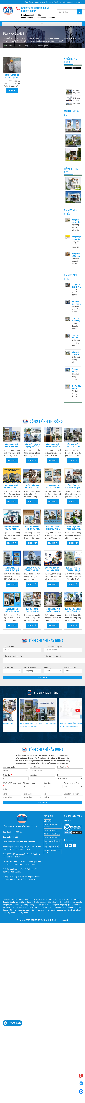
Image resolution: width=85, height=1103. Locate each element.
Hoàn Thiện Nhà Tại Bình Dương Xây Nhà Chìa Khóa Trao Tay (12, 486)
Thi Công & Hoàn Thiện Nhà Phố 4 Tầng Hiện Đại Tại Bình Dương (53, 528)
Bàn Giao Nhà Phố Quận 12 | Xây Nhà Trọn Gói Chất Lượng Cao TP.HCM (11, 569)
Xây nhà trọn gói (17, 899)
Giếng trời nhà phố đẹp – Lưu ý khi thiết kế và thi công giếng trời (76, 221)
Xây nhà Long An (37, 910)
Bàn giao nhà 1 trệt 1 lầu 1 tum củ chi (53, 486)
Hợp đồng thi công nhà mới (52, 842)
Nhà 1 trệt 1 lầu (74, 910)
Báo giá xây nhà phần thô (37, 902)
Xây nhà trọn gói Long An (20, 910)
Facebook (70, 840)
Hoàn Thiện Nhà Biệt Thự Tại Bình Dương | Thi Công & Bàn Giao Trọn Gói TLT (32, 486)
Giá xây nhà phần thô (53, 905)
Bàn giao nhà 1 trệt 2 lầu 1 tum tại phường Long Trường (73, 445)
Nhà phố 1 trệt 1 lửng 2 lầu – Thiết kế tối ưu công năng (76, 303)
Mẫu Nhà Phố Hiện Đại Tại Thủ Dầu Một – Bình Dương (32, 445)
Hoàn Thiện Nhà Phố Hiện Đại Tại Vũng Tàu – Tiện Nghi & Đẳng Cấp (73, 528)
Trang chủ (28, 46)
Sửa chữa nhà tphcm (18, 907)
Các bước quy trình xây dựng (52, 851)
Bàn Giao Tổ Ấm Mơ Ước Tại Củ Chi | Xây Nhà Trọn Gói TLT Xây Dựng (32, 569)
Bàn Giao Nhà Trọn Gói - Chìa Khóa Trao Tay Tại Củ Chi (53, 569)
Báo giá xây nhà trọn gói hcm (14, 902)
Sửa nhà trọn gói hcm (18, 905)
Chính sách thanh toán (52, 834)
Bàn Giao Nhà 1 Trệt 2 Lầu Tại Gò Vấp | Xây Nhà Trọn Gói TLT (12, 610)
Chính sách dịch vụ (50, 830)
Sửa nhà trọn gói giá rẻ (49, 899)
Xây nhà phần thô (32, 899)
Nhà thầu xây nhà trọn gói (56, 910)
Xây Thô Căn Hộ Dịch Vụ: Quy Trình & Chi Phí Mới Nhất (76, 387)
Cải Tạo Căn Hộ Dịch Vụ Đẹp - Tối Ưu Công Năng (76, 286)
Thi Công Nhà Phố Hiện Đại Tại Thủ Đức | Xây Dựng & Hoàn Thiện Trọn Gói (32, 528)
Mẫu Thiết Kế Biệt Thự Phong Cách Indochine (76, 353)
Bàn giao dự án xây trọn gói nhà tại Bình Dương (73, 610)
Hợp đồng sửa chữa (51, 847)
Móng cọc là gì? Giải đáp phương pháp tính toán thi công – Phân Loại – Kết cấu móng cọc (76, 255)
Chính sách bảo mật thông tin (51, 826)
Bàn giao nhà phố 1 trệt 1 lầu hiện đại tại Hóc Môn (52, 610)
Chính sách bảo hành (51, 837)
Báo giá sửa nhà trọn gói (57, 902)
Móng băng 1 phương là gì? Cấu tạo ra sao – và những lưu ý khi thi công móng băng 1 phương (76, 238)
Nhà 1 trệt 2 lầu (9, 913)
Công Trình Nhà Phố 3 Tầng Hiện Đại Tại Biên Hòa (76, 336)
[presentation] (4, 717)
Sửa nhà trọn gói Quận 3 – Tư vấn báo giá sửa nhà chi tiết (12, 76)
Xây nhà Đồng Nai (55, 907)
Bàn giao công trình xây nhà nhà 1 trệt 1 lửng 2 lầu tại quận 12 (32, 610)
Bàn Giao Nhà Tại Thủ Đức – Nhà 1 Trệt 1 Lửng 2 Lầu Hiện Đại (73, 569)
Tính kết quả (42, 678)
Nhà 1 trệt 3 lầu (22, 913)
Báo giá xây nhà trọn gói (69, 899)
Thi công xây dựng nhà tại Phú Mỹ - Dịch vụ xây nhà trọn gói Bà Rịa (11, 528)
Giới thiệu (47, 821)
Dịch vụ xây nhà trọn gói (37, 907)
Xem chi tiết (12, 91)
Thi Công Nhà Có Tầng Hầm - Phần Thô (76, 370)
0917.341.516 (15, 1023)
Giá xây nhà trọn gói (36, 905)
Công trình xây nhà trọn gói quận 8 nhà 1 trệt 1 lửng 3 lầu (73, 486)
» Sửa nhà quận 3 (41, 46)
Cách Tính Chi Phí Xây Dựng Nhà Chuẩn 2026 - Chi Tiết (76, 319)
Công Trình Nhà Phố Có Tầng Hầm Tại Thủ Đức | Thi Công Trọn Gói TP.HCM (53, 445)
